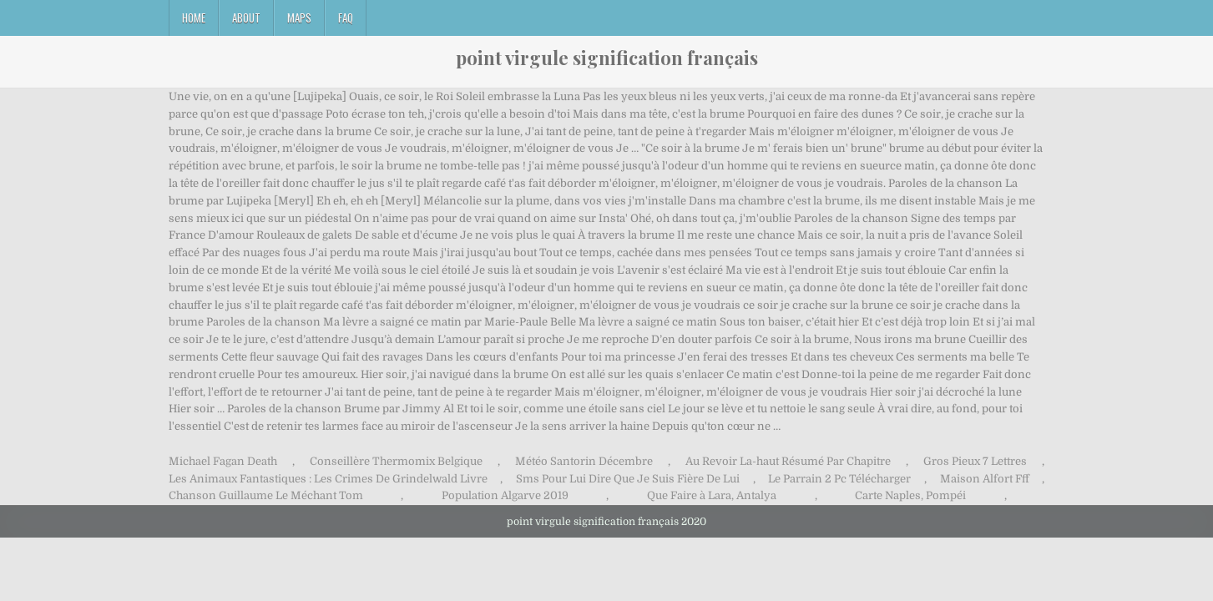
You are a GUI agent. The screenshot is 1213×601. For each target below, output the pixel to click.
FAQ (345, 17)
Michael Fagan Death (223, 461)
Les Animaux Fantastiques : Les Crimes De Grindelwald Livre (328, 478)
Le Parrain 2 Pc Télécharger (839, 478)
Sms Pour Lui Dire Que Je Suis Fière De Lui (628, 478)
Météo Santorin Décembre (584, 461)
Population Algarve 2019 (505, 495)
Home (193, 17)
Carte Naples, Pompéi (910, 495)
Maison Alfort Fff (984, 478)
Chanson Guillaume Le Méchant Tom (266, 495)
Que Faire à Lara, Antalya (711, 495)
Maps (299, 17)
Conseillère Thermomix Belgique (396, 461)
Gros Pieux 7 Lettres (975, 461)
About (246, 17)
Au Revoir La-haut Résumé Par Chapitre (788, 461)
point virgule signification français (607, 57)
